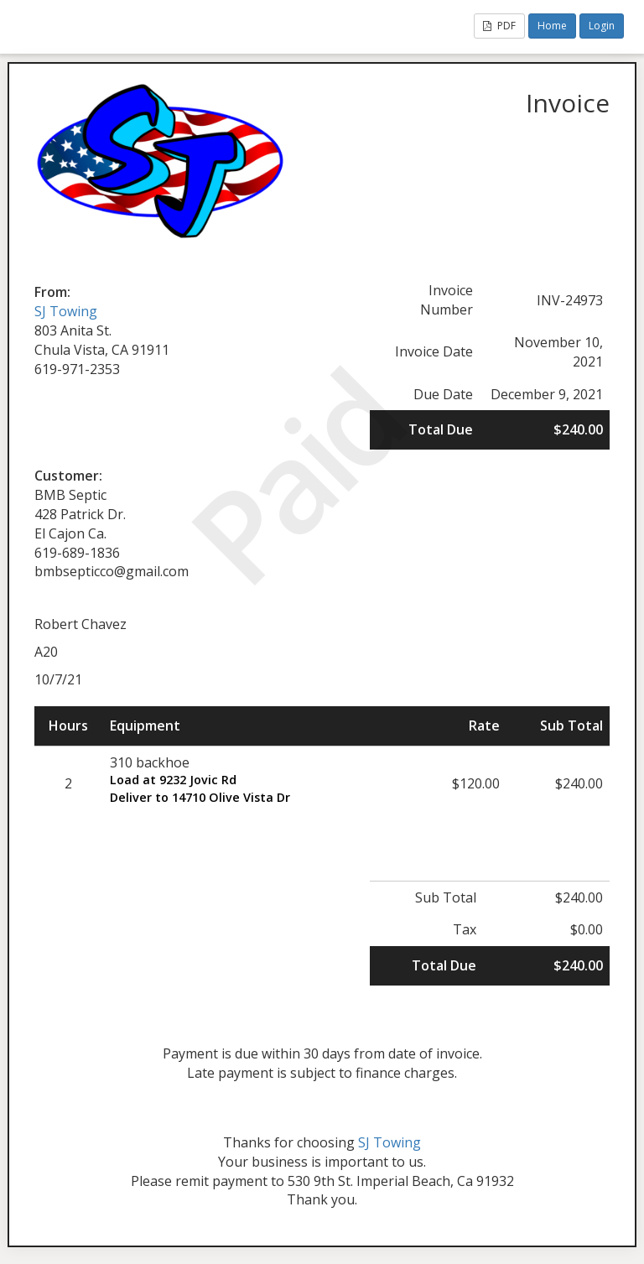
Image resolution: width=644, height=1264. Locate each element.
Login (602, 25)
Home (552, 25)
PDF (499, 25)
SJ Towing (65, 311)
